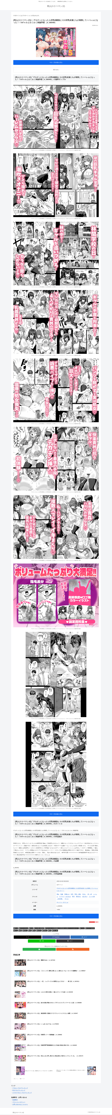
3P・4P (90, 894)
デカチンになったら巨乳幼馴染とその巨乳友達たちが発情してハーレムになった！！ (61, 928)
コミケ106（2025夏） (39, 928)
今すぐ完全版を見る (56, 62)
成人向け (85, 896)
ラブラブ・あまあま (65, 896)
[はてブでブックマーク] (84, 937)
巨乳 (72, 894)
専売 (73, 896)
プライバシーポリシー (18, 1103)
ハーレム (82, 928)
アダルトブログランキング (20, 1089)
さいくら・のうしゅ (62, 902)
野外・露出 (78, 894)
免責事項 (15, 1100)
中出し (84, 894)
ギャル (66, 899)
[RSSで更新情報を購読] (57, 949)
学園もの (67, 894)
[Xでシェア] (28, 937)
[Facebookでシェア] (56, 937)
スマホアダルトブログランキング (22, 1093)
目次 (54, 69)
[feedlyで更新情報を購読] (54, 949)
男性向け (78, 896)
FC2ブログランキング (18, 1091)
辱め (58, 894)
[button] (70, 941)
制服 (61, 894)
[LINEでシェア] (42, 941)
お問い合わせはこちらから (20, 1105)
